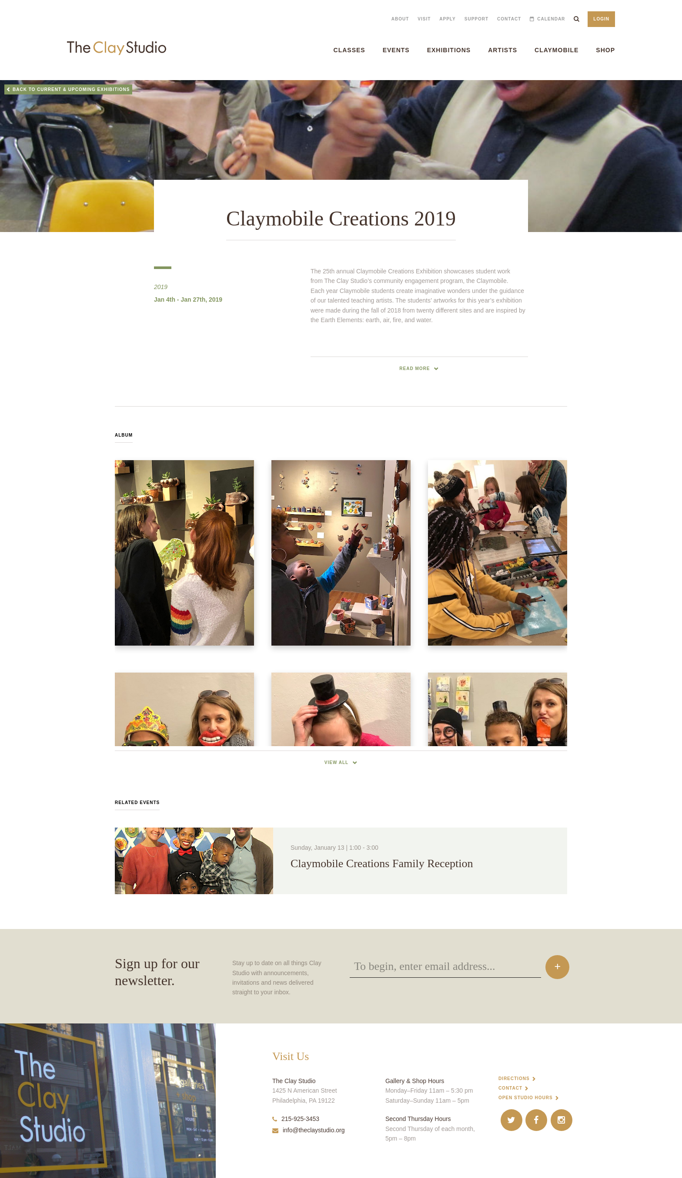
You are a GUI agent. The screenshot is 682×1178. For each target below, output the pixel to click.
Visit (424, 19)
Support (476, 19)
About (400, 19)
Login (601, 19)
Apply (447, 19)
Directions (514, 1078)
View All (336, 762)
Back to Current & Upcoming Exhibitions (71, 89)
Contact (509, 19)
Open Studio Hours (525, 1097)
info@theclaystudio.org (308, 1130)
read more (414, 368)
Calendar (551, 19)
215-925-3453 (295, 1118)
